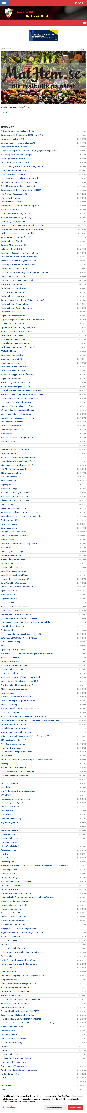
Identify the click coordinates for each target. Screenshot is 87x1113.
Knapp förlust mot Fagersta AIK (12, 202)
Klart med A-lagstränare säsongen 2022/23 (16, 382)
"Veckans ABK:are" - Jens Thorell (13, 276)
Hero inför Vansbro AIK (9, 1035)
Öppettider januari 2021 (9, 591)
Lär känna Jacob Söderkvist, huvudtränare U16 (18, 143)
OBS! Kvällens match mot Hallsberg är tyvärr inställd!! (20, 182)
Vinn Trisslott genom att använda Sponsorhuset (18, 791)
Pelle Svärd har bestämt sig (11, 819)
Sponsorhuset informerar (10, 547)
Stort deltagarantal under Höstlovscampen (16, 155)
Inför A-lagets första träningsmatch (13, 469)
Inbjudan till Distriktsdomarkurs (12, 379)
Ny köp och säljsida (8, 504)
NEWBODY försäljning (9, 705)
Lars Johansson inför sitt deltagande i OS (16, 414)
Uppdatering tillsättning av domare (13, 650)
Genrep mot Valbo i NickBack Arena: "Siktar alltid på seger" (22, 300)
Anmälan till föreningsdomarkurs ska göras (16, 732)
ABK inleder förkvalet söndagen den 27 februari (18, 410)
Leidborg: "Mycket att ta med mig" (13, 292)
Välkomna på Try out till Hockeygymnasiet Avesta (19, 261)
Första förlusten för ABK (10, 1074)
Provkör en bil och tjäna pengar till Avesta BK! (17, 1058)
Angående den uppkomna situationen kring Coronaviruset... (22, 932)
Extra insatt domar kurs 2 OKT (12, 359)
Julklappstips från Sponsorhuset (13, 610)
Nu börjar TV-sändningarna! (11, 783)
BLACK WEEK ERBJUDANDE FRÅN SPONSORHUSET (19, 638)
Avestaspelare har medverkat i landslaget (16, 1003)
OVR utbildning (6, 756)
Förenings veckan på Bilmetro (11, 426)
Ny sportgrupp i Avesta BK (10, 913)
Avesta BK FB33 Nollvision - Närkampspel (16, 697)
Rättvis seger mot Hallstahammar (13, 159)
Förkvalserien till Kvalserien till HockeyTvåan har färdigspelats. (23, 952)
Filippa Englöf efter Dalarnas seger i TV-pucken (18, 265)
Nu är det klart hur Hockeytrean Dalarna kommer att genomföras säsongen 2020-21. (31, 720)
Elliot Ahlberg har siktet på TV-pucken (14, 803)
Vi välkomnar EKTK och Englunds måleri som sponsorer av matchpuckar (27, 654)
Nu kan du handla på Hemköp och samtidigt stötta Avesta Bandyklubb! (26, 760)
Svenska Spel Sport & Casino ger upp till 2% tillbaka (20, 709)
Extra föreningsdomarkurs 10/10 (12, 430)
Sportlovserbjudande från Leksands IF (15, 948)
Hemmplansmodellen (8, 972)
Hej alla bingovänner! (8, 453)
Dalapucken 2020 (7, 968)
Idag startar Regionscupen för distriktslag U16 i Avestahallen (23, 320)
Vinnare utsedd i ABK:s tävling (12, 1027)
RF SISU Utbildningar (8, 351)
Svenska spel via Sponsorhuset (12, 563)
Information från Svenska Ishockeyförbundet (17, 587)
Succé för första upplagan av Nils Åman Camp (17, 375)
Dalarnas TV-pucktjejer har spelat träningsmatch (18, 701)
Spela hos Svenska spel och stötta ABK (15, 536)
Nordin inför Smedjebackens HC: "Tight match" (18, 347)
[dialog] (43, 1102)
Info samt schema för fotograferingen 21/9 (16, 461)
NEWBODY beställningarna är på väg (14, 689)
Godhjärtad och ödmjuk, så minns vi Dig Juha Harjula (20, 544)
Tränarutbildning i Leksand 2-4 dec (13, 339)
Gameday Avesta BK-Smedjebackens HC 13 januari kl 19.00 (22, 135)
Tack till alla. (5, 787)
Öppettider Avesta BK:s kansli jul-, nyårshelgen (18, 1015)
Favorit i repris (6, 956)
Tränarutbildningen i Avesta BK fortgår (15, 343)
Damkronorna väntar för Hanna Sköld (14, 1039)
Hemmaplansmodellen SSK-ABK (12, 335)
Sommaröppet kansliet (9, 528)
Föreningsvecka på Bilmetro (11, 673)
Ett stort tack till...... (8, 630)
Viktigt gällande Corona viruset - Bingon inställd (18, 929)
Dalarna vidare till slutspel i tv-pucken (14, 367)
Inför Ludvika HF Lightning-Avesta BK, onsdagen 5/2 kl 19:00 (22, 976)
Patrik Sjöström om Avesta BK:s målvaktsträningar (19, 257)
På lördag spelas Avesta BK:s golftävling (15, 500)
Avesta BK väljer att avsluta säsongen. (15, 921)
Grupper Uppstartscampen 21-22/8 (13, 508)
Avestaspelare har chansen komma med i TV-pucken (19, 512)
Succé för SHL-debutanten (10, 936)
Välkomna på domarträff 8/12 (11, 249)
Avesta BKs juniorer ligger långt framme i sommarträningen (22, 394)
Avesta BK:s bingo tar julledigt (12, 995)
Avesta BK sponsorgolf (9, 489)
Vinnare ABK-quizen (8, 595)
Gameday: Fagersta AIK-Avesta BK (13, 221)
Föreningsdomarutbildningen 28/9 (13, 170)
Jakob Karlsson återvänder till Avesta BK (15, 901)
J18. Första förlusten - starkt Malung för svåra (17, 280)
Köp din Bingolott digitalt (10, 846)
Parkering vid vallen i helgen (11, 312)
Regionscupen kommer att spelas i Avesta (16, 799)
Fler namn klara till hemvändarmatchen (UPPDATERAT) (20, 1011)
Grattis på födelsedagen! (10, 877)
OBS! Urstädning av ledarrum (11, 473)
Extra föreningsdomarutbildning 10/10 (15, 449)
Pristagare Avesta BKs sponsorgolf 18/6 (15, 386)
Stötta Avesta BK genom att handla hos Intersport (19, 618)
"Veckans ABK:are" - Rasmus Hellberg (14, 304)
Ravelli (3, 1090)
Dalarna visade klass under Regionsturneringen (18, 771)
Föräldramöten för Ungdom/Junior (13, 324)
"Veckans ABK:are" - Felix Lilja (12, 241)
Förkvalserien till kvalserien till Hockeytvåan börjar (19, 964)
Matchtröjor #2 (6, 434)
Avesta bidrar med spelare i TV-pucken (15, 496)
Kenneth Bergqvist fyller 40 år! (12, 842)
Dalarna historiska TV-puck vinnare (13, 1062)
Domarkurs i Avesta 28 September (13, 174)
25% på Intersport (7, 602)
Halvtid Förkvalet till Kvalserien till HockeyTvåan (18, 960)
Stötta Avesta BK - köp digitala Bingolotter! (16, 881)
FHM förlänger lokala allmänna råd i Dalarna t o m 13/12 (21, 634)
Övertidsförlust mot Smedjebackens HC (15, 162)
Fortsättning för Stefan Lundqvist (13, 925)
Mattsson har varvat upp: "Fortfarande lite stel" (18, 131)
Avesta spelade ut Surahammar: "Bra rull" (16, 237)
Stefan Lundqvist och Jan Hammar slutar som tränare (20, 398)
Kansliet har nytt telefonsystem (12, 422)
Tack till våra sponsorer (9, 441)
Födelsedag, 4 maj (7, 862)
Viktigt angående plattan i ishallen (13, 559)
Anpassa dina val (9, 1107)
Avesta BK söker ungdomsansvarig (13, 571)
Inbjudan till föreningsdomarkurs (13, 316)
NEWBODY (5, 646)
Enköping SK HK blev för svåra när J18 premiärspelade (20, 178)
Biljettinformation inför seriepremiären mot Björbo (19, 685)
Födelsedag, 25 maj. (8, 834)
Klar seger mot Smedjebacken (12, 284)
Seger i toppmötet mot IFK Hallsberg (14, 147)
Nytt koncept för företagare (11, 555)
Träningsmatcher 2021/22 (10, 520)
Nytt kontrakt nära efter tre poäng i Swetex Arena (18, 327)
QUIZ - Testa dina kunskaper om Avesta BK (16, 614)
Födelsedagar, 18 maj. (9, 850)
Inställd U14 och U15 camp (10, 642)
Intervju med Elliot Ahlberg (10, 198)
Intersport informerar (8, 1031)
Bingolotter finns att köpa (10, 599)
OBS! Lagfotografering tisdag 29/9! (13, 740)
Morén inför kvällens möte (10, 210)
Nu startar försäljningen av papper (13, 724)
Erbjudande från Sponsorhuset (12, 567)
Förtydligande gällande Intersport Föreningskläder (19, 1070)
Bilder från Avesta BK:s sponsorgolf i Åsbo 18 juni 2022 (21, 390)
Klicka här (4, 112)
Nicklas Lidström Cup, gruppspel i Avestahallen (18, 233)
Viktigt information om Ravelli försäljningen (16, 1078)
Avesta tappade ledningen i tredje (13, 355)
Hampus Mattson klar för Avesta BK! (14, 905)
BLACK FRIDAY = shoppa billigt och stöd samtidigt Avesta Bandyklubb (26, 622)
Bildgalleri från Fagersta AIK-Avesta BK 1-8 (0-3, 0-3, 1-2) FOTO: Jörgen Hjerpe (29, 151)
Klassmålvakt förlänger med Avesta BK (15, 579)
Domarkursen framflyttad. (10, 712)
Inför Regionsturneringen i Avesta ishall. (15, 775)
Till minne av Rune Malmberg (11, 1042)
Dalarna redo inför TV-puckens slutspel (15, 1066)
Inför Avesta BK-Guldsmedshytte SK (14, 194)
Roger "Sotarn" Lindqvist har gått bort (15, 606)
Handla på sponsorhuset (10, 657)
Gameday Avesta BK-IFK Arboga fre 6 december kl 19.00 (21, 190)
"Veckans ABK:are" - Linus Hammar (13, 296)
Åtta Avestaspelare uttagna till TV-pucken (16, 492)
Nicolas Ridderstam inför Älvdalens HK (15, 991)
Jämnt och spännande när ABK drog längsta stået (19, 984)
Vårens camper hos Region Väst (12, 139)
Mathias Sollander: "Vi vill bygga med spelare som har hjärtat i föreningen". (28, 897)
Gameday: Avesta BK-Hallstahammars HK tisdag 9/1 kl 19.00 (22, 229)
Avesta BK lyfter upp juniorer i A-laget (14, 575)
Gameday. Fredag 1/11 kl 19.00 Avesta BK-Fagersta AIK (20, 206)
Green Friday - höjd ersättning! (12, 551)
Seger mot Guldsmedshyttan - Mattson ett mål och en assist (22, 225)
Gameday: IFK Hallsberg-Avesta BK (13, 245)
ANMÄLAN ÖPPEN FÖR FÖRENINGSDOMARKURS (18, 457)
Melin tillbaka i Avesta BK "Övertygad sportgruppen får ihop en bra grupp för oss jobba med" (35, 866)
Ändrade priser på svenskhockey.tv (13, 767)
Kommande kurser (7, 693)
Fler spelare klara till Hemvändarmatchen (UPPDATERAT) (21, 999)
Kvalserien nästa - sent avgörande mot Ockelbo (18, 406)
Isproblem (4, 1050)
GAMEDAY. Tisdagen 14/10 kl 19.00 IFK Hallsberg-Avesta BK (22, 166)
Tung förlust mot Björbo (10, 980)
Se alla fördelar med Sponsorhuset (13, 532)
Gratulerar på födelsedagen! (11, 885)
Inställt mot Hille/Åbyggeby (11, 748)
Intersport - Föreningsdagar (11, 909)
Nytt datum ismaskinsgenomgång (13, 744)
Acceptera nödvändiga (55, 1108)
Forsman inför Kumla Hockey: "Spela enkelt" (17, 331)
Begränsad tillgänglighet (10, 822)
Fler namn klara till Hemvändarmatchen (15, 987)
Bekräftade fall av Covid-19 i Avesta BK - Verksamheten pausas (23, 716)
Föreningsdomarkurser (9, 524)
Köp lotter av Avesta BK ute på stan (14, 665)
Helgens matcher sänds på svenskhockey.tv (16, 752)
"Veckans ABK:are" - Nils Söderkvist (14, 269)
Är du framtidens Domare (10, 363)
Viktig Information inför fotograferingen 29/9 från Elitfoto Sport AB (25, 736)
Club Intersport (6, 944)
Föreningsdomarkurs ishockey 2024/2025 (16, 214)
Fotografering (6, 1086)
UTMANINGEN (6, 795)
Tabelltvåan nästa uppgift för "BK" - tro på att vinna (19, 253)
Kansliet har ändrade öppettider (12, 626)
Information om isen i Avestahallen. (13, 917)
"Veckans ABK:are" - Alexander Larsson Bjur (16, 308)
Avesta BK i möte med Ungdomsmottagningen (17, 418)
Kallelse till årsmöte (8, 540)
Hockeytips (5, 1046)
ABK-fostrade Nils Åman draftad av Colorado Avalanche (21, 677)
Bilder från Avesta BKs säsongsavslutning (16, 217)
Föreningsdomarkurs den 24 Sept (13, 371)
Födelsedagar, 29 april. (9, 870)
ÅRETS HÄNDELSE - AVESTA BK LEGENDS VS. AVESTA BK (21, 1019)
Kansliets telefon (7, 811)
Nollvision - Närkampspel (10, 661)
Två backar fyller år (8, 874)
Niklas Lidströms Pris (9, 481)
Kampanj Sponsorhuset (9, 830)
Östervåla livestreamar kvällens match (14, 728)
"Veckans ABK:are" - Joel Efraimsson (14, 288)
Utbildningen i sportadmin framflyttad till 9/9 (17, 465)
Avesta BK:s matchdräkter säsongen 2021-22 (17, 437)
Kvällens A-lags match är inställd (12, 1007)
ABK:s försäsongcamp (9, 477)
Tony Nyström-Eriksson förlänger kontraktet (16, 893)
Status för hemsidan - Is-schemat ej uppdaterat (18, 186)
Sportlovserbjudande (9, 940)
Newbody (4, 764)
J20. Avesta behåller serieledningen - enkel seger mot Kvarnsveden (25, 272)
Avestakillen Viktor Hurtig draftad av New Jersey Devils (21, 516)
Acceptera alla (75, 1108)
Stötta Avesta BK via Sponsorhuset (13, 583)
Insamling (4, 854)
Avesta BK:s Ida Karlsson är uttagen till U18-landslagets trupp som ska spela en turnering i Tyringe (36, 1023)
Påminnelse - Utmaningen (10, 807)
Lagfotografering (7, 485)
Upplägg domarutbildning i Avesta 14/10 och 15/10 (19, 681)
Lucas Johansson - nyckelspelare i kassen (16, 402)
